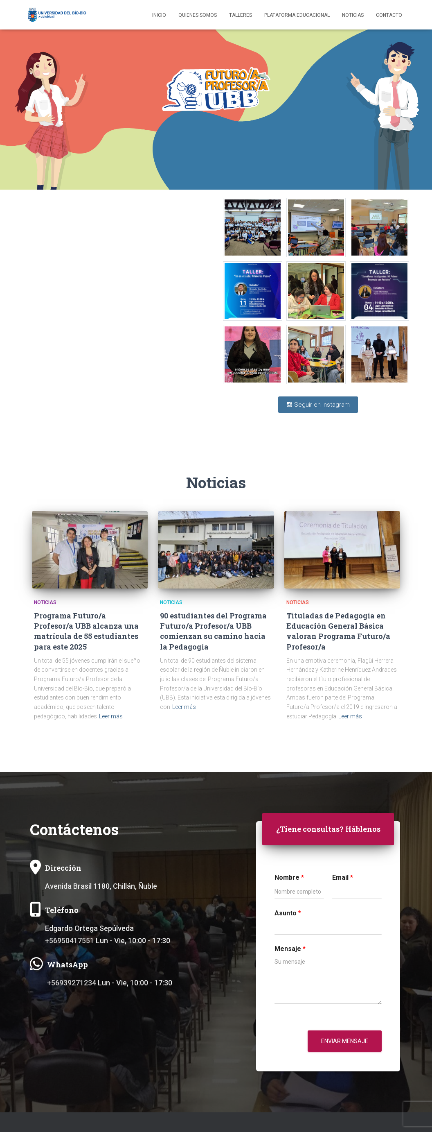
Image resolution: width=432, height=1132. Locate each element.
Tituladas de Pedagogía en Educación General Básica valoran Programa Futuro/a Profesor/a (338, 631)
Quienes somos (197, 15)
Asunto (287, 913)
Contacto (389, 15)
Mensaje (290, 949)
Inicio (159, 15)
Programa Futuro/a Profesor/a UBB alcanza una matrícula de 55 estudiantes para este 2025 (86, 631)
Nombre (289, 877)
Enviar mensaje (344, 1041)
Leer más (111, 716)
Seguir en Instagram (318, 404)
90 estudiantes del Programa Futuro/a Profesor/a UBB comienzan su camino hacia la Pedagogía (213, 631)
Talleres (240, 15)
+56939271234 (71, 982)
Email (342, 877)
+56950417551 (69, 940)
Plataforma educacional (297, 15)
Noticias (353, 15)
